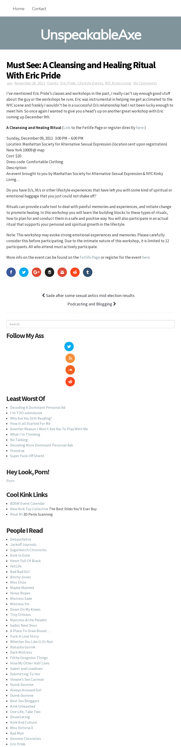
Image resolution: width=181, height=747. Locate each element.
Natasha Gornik (22, 611)
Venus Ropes (20, 558)
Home (19, 9)
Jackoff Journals (23, 509)
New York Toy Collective (29, 473)
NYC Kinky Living (118, 83)
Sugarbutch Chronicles (28, 515)
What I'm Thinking (25, 399)
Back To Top (90, 739)
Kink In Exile (20, 520)
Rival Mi (16, 479)
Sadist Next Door (23, 590)
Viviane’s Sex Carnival (27, 644)
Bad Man (17, 698)
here (140, 127)
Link (66, 127)
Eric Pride (68, 83)
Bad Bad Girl (20, 536)
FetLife (16, 531)
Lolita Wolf (19, 714)
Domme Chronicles (25, 703)
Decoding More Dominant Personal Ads (41, 410)
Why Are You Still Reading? (31, 383)
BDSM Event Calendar (27, 468)
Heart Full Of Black (25, 525)
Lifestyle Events (90, 83)
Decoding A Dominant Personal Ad (37, 372)
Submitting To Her (25, 638)
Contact (39, 9)
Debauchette (20, 504)
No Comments (145, 83)
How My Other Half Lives (29, 628)
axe (10, 83)
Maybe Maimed (22, 552)
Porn (10, 445)
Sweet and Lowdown (26, 633)
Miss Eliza (18, 547)
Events (52, 83)
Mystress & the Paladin (28, 585)
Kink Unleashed (22, 671)
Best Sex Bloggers (24, 665)
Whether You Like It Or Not (31, 606)
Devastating (20, 682)
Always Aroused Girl (25, 655)
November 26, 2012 (29, 83)
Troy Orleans (20, 579)
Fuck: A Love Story (24, 601)
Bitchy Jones (20, 541)
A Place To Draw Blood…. (30, 595)
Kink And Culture (23, 687)
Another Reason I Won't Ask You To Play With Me (49, 394)
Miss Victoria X (21, 692)
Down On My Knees (25, 574)
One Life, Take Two (25, 676)
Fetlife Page (90, 257)
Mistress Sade (21, 563)
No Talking (19, 404)
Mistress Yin (19, 568)
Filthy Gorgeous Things (29, 622)
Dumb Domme (21, 649)
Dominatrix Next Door (28, 719)
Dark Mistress (21, 617)
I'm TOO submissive (26, 377)
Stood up (17, 415)
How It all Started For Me (30, 388)
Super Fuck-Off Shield (27, 420)
